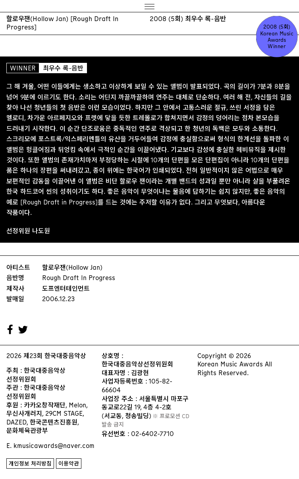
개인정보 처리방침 (30, 463)
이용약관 (68, 463)
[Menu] (149, 6)
